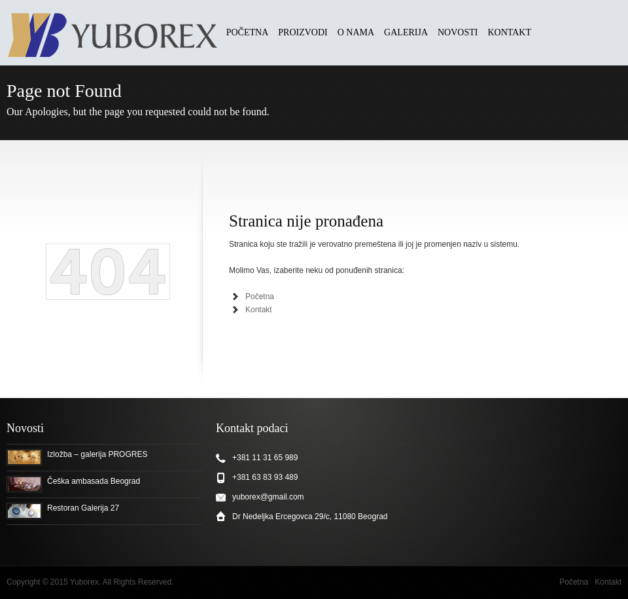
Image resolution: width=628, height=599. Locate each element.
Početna (259, 296)
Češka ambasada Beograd (93, 481)
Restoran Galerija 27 (83, 508)
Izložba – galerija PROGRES (97, 454)
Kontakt (258, 309)
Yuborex (84, 582)
